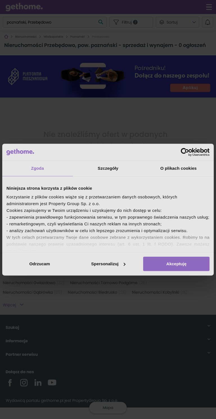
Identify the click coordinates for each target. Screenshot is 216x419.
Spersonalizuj (108, 263)
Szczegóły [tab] (108, 168)
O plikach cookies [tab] (178, 168)
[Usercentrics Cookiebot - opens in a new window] (185, 152)
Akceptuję (176, 263)
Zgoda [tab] (37, 168)
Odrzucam (39, 263)
